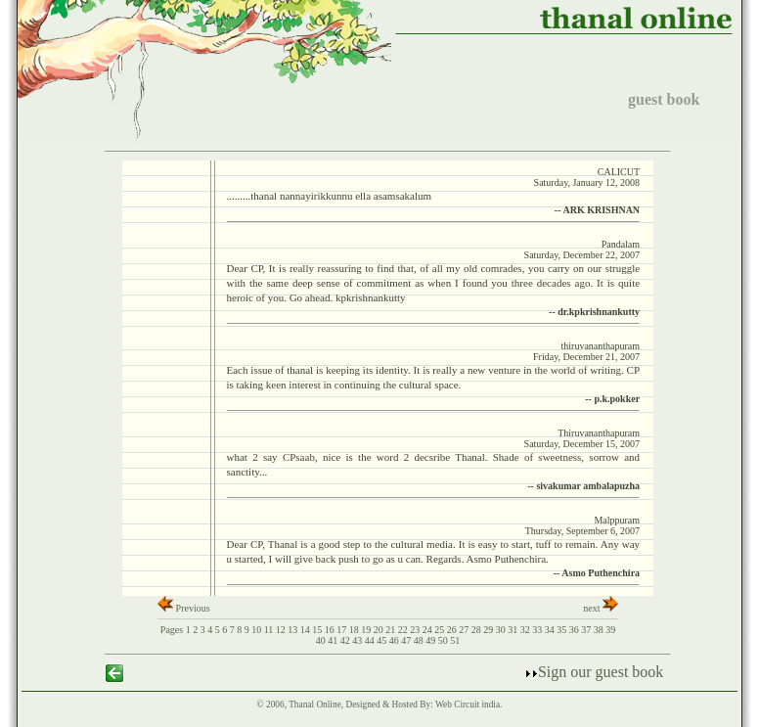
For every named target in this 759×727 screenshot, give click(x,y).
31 (514, 629)
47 (407, 640)
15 (318, 629)
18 (355, 629)
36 (575, 629)
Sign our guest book (593, 671)
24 (429, 629)
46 (395, 640)
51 (455, 640)
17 (342, 629)
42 (346, 640)
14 (306, 629)
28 (477, 629)
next (600, 608)
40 (322, 640)
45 (383, 640)
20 (380, 629)
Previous (183, 608)
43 (358, 640)
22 (404, 629)
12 (282, 629)
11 (270, 629)
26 (453, 629)
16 (331, 629)
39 (610, 629)
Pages (171, 629)
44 (371, 640)
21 (391, 629)
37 (587, 629)
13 (294, 629)
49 (431, 640)
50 (444, 640)
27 (465, 629)
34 (551, 629)
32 (526, 629)
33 (538, 629)
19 (367, 629)
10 (257, 629)
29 (489, 629)
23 (416, 629)
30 (502, 629)
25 (440, 629)
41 (334, 640)
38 (600, 629)
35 (563, 629)
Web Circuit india (467, 704)
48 (420, 640)
